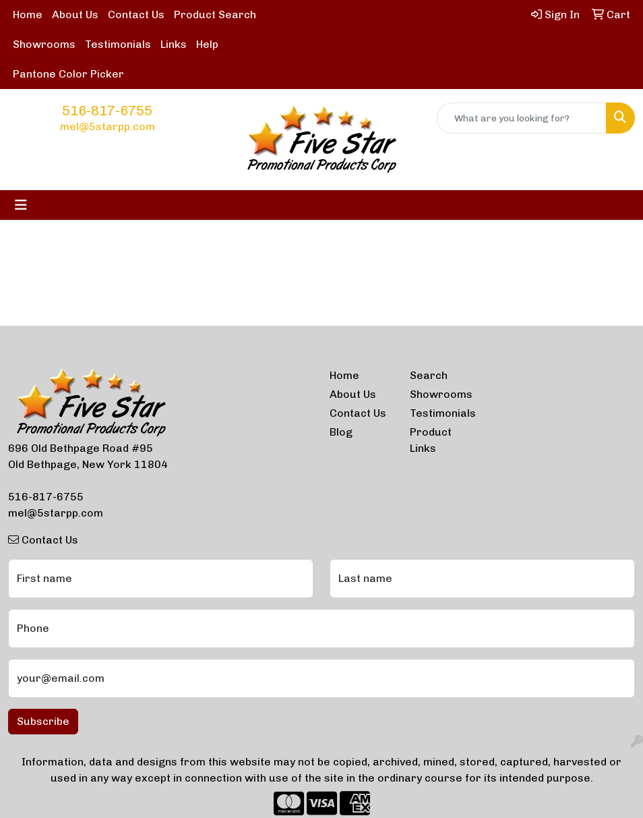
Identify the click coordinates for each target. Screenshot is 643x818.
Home (27, 14)
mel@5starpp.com (107, 126)
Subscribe (43, 721)
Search (429, 375)
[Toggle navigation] (21, 205)
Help (207, 44)
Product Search (215, 14)
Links (173, 44)
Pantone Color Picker (68, 73)
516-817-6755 (107, 111)
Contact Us (136, 14)
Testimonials (118, 44)
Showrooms (44, 44)
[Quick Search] (522, 118)
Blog (341, 432)
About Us (75, 14)
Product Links (431, 440)
